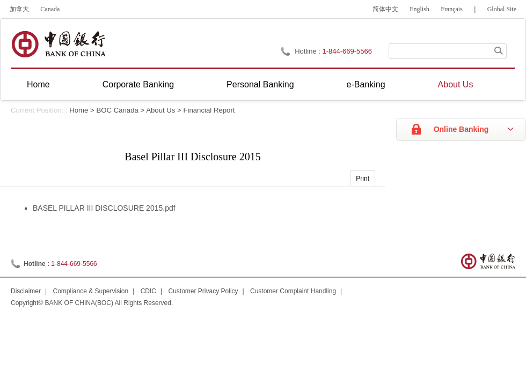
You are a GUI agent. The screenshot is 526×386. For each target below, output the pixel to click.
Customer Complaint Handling (293, 291)
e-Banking (366, 84)
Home (38, 84)
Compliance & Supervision (90, 291)
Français (452, 9)
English (419, 9)
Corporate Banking (138, 84)
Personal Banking (260, 84)
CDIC (148, 291)
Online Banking (461, 129)
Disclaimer (26, 291)
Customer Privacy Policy (203, 291)
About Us (455, 84)
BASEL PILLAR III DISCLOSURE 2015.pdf (104, 208)
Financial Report (209, 110)
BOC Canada (117, 110)
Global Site (501, 9)
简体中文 (385, 9)
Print (362, 178)
